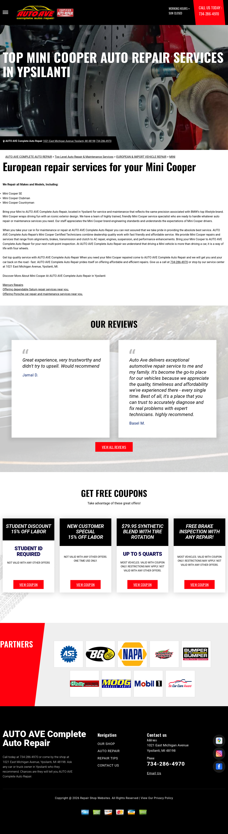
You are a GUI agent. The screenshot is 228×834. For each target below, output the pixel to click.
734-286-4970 (209, 13)
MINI (172, 156)
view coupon (28, 584)
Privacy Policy (163, 798)
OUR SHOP (106, 744)
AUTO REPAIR (109, 751)
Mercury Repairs (13, 285)
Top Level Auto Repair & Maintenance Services (84, 156)
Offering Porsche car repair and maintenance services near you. (43, 294)
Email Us (154, 773)
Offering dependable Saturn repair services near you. (36, 289)
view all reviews (114, 446)
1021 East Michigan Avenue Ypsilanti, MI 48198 (69, 141)
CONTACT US (108, 765)
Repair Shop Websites (95, 798)
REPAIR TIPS (108, 758)
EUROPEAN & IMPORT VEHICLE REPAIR (141, 156)
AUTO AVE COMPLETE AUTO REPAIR (28, 156)
